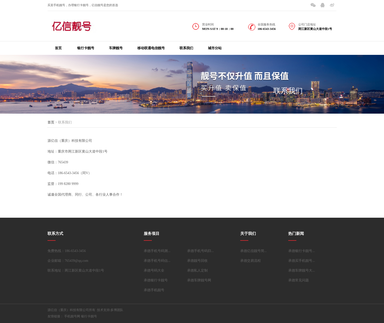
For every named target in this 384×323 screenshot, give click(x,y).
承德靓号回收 (197, 261)
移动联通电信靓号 (151, 48)
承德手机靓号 (154, 290)
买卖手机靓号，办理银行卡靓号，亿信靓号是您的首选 (83, 5)
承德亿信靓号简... (253, 251)
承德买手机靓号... (301, 261)
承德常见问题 (298, 280)
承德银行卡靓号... (301, 251)
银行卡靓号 (85, 48)
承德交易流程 (250, 261)
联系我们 (186, 48)
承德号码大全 (154, 270)
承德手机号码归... (200, 251)
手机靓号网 (72, 316)
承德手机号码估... (157, 261)
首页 (58, 48)
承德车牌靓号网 (199, 280)
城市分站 (215, 48)
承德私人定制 (197, 270)
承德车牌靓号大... (301, 270)
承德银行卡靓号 (156, 280)
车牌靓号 (116, 48)
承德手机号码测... (157, 251)
